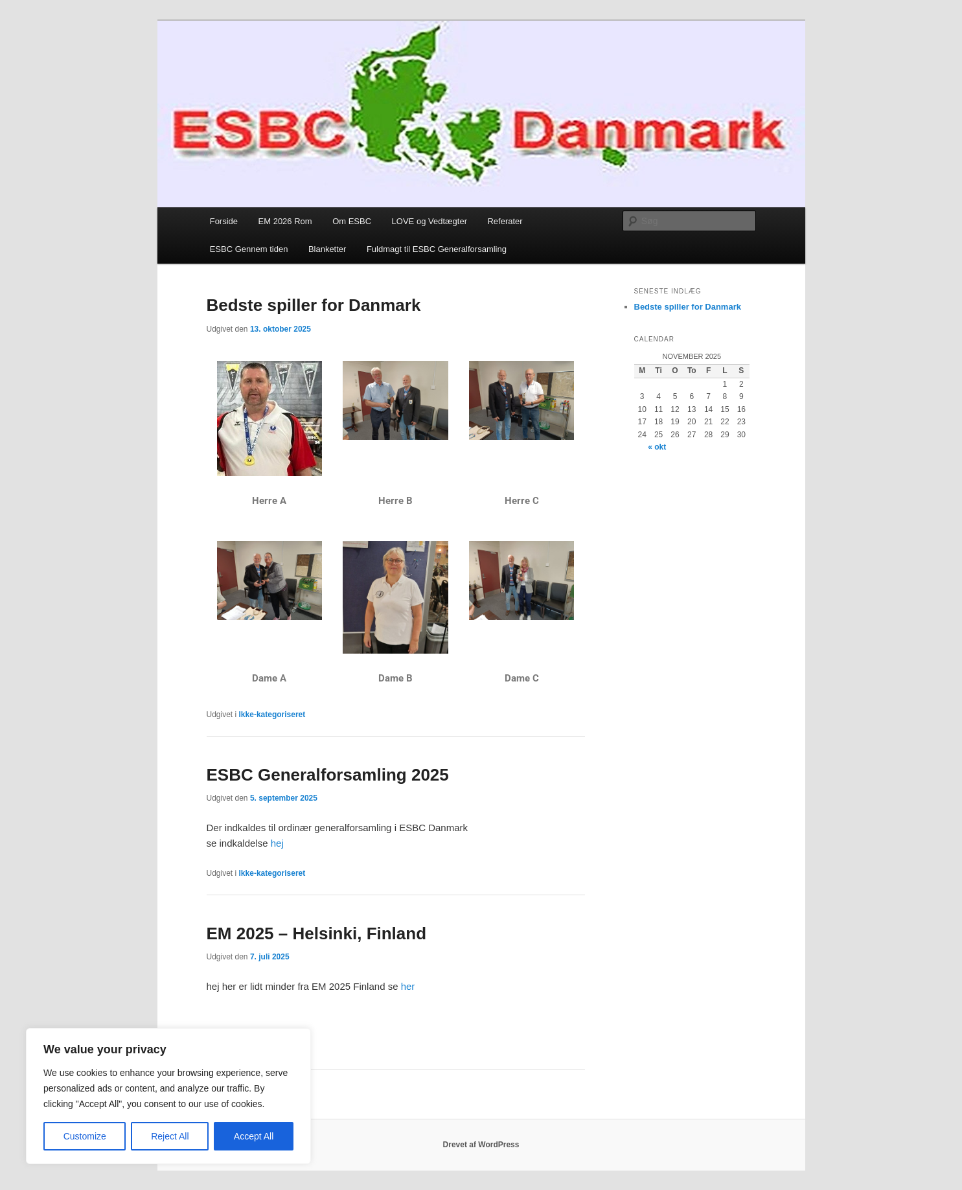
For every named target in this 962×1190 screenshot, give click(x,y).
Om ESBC (351, 221)
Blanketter (327, 249)
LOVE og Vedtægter (429, 221)
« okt (657, 447)
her (407, 986)
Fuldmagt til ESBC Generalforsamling (437, 249)
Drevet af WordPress (481, 1144)
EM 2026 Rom (285, 221)
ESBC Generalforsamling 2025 (328, 774)
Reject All (170, 1136)
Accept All (253, 1136)
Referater (504, 221)
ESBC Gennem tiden (249, 249)
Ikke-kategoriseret (272, 714)
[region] (168, 1096)
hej (277, 843)
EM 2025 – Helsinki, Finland (317, 933)
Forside (224, 221)
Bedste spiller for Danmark (314, 305)
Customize (84, 1136)
